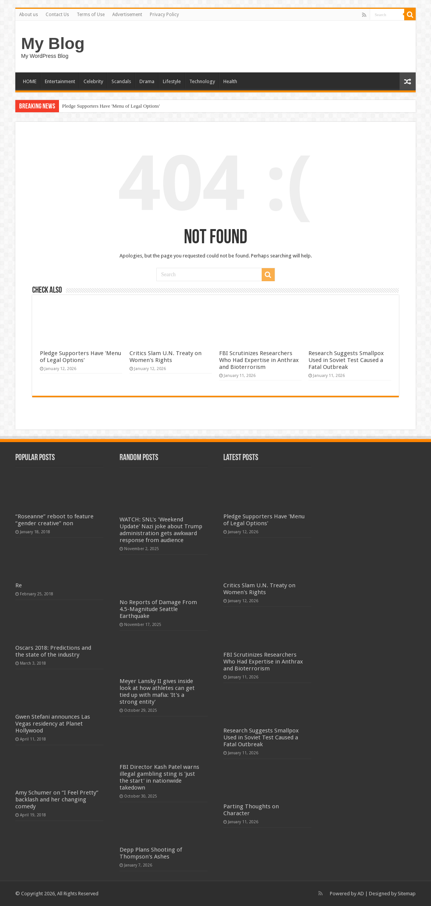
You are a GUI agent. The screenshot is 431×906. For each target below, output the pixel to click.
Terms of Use (91, 14)
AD (360, 893)
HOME (29, 81)
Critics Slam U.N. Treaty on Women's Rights (165, 357)
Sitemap (407, 893)
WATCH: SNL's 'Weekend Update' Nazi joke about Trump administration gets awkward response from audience (161, 530)
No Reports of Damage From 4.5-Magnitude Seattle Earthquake (158, 609)
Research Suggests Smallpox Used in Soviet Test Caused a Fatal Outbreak (346, 360)
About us (28, 14)
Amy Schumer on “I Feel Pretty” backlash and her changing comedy (56, 799)
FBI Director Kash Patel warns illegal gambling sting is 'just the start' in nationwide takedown (159, 777)
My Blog (53, 43)
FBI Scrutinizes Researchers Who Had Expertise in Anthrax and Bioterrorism (259, 360)
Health (230, 81)
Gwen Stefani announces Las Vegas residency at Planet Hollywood (52, 723)
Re (18, 585)
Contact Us (57, 14)
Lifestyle (172, 81)
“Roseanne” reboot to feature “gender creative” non (54, 520)
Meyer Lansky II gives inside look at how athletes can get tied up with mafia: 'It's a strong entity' (157, 691)
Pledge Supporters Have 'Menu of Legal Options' (111, 106)
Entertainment (60, 81)
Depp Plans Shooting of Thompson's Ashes (151, 853)
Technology (202, 81)
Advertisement (127, 14)
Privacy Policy (164, 14)
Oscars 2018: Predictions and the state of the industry (53, 651)
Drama (146, 81)
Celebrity (93, 81)
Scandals (121, 81)
